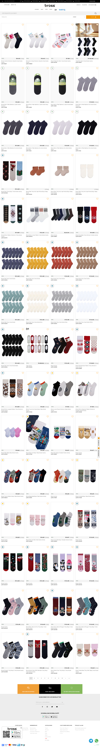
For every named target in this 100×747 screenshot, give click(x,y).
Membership (33, 728)
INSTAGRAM (98, 453)
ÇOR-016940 (54, 541)
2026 (97, 744)
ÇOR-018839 (29, 63)
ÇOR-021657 (79, 673)
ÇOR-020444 (29, 584)
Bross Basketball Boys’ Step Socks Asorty (36, 496)
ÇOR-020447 (4, 584)
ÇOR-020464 (29, 673)
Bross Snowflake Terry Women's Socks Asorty (87, 235)
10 (62, 678)
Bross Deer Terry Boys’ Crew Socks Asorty (11, 191)
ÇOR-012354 (4, 280)
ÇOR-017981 (54, 497)
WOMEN (37, 9)
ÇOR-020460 (54, 673)
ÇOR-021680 (79, 368)
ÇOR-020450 (79, 541)
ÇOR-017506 (29, 412)
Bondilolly (47, 740)
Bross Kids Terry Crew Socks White (84, 322)
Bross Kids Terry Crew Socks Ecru (34, 322)
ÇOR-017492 (4, 541)
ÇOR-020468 (54, 629)
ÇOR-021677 (79, 236)
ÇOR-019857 (54, 236)
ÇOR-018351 (79, 62)
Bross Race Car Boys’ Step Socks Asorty (36, 452)
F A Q (61, 733)
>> (69, 678)
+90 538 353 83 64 (9, 1)
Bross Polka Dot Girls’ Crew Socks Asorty (61, 61)
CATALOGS (6, 4)
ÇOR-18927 (4, 63)
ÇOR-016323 (29, 367)
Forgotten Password (34, 731)
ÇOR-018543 (4, 497)
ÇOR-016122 (29, 194)
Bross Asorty (54, 235)
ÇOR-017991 (29, 497)
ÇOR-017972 (54, 412)
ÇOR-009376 (29, 236)
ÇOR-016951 (79, 454)
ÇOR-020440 (4, 628)
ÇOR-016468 (79, 412)
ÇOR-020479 (29, 629)
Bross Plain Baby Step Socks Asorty (9, 452)
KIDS (46, 9)
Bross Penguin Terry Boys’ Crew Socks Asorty (12, 670)
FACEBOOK (98, 443)
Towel (46, 728)
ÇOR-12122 (78, 107)
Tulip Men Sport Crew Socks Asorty (84, 61)
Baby (46, 735)
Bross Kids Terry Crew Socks (8, 278)
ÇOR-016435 (4, 454)
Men (46, 731)
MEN (42, 9)
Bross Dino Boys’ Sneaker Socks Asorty (60, 452)
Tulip (46, 738)
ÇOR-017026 (29, 454)
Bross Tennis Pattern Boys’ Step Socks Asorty (12, 496)
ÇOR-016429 (29, 541)
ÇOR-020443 (54, 584)
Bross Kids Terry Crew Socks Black (9, 365)
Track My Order (33, 733)
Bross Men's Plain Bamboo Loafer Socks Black (62, 104)
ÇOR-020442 (79, 584)
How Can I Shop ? (64, 728)
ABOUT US (13, 4)
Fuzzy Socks (48, 736)
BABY (51, 9)
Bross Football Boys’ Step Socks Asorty (85, 496)
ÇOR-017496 (79, 497)
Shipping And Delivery (65, 731)
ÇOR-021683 (4, 412)
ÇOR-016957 (54, 454)
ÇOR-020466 (79, 629)
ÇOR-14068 (4, 107)
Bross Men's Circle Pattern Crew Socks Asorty (37, 235)
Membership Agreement (80, 728)
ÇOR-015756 (54, 62)
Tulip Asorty (29, 365)
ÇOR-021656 (54, 367)
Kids (46, 733)
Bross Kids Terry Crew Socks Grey (59, 322)
